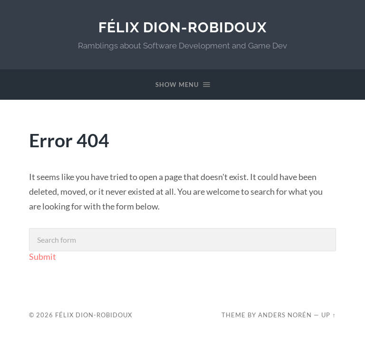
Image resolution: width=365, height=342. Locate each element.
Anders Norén (285, 315)
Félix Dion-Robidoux (182, 27)
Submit (42, 256)
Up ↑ (328, 315)
